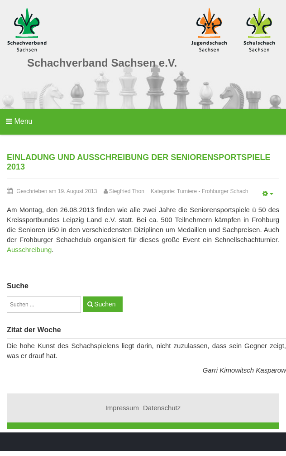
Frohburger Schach (225, 191)
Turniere (187, 191)
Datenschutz (162, 408)
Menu (19, 121)
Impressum (122, 408)
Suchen (104, 304)
